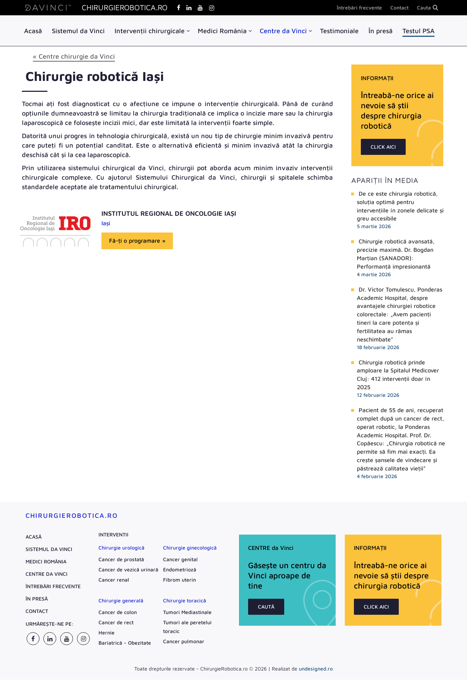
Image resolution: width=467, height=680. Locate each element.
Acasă (33, 31)
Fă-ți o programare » (137, 241)
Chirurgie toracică (184, 601)
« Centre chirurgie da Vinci (74, 56)
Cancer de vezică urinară (128, 570)
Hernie (107, 633)
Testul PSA (418, 31)
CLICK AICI (383, 147)
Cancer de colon (118, 612)
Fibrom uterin (179, 580)
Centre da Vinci (283, 31)
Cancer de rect (116, 623)
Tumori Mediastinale (187, 612)
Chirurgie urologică (121, 548)
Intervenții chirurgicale (150, 31)
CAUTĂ (266, 607)
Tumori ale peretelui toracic (187, 627)
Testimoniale (339, 31)
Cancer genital (180, 559)
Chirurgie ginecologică (190, 548)
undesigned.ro (316, 669)
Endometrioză (179, 570)
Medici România (222, 31)
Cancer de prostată (121, 559)
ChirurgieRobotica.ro (72, 516)
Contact (399, 7)
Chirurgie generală (121, 601)
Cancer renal (114, 580)
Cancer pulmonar (183, 641)
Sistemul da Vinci (78, 31)
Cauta (424, 7)
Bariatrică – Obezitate (125, 643)
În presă (380, 31)
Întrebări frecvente (359, 7)
